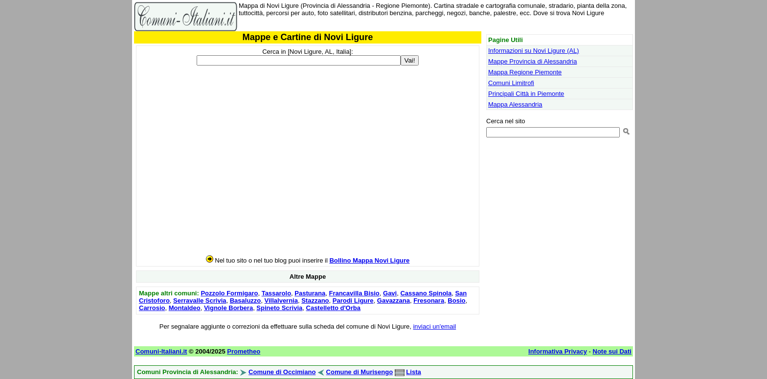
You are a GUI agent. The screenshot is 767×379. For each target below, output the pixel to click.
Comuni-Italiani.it (161, 351)
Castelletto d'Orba (333, 308)
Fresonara (428, 300)
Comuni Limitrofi (511, 83)
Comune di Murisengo (359, 372)
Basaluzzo (245, 300)
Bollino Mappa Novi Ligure (369, 260)
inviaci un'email (434, 326)
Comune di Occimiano (282, 372)
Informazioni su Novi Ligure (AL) (533, 50)
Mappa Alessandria (515, 104)
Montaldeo (185, 308)
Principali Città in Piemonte (526, 93)
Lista (413, 372)
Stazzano (315, 300)
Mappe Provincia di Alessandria (532, 61)
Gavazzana (393, 300)
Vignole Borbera (228, 308)
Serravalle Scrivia (199, 300)
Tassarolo (276, 293)
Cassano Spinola (425, 293)
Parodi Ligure (353, 300)
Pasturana (309, 293)
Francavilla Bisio (354, 293)
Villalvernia (281, 300)
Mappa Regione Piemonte (525, 72)
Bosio (456, 300)
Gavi (390, 293)
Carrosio (152, 308)
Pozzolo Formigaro (229, 293)
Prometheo (243, 351)
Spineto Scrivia (279, 308)
